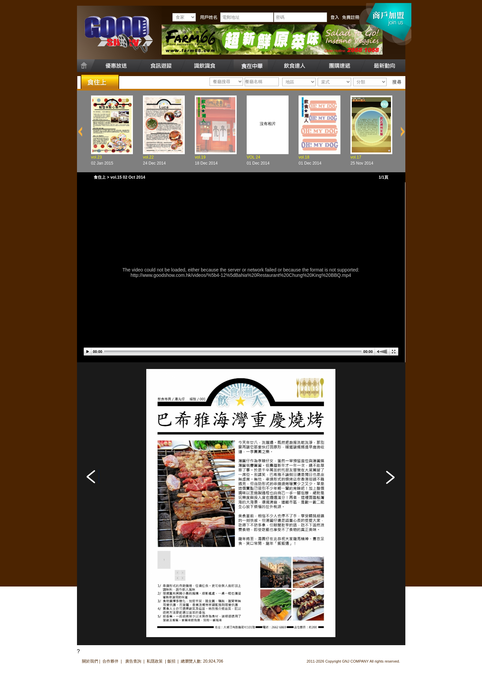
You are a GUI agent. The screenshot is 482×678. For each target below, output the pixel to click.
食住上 (100, 177)
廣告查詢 (133, 661)
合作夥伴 (110, 661)
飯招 (171, 661)
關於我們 (90, 661)
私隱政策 (155, 661)
